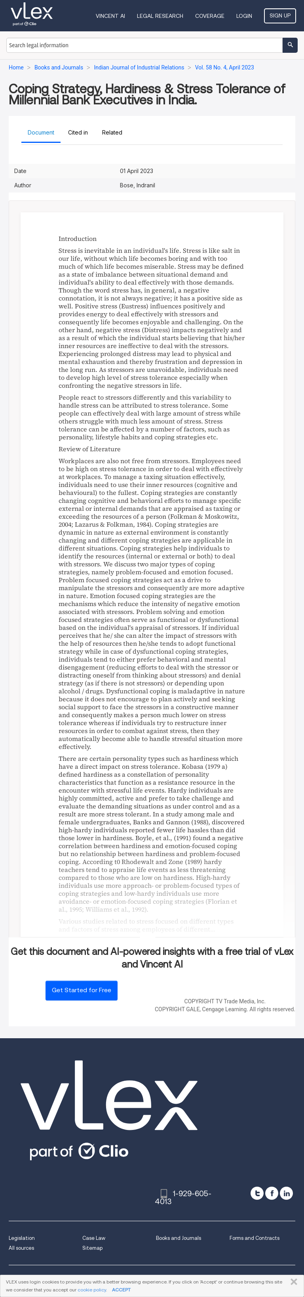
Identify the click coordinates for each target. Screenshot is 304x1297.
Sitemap (92, 1248)
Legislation (22, 1238)
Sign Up (280, 15)
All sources (21, 1248)
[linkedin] (286, 1193)
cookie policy (92, 1289)
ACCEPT (121, 1289)
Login (244, 16)
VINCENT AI (110, 16)
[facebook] (271, 1193)
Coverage (209, 16)
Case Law (93, 1238)
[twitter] (257, 1193)
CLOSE (292, 1282)
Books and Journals (178, 1238)
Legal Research (160, 16)
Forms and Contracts (254, 1238)
